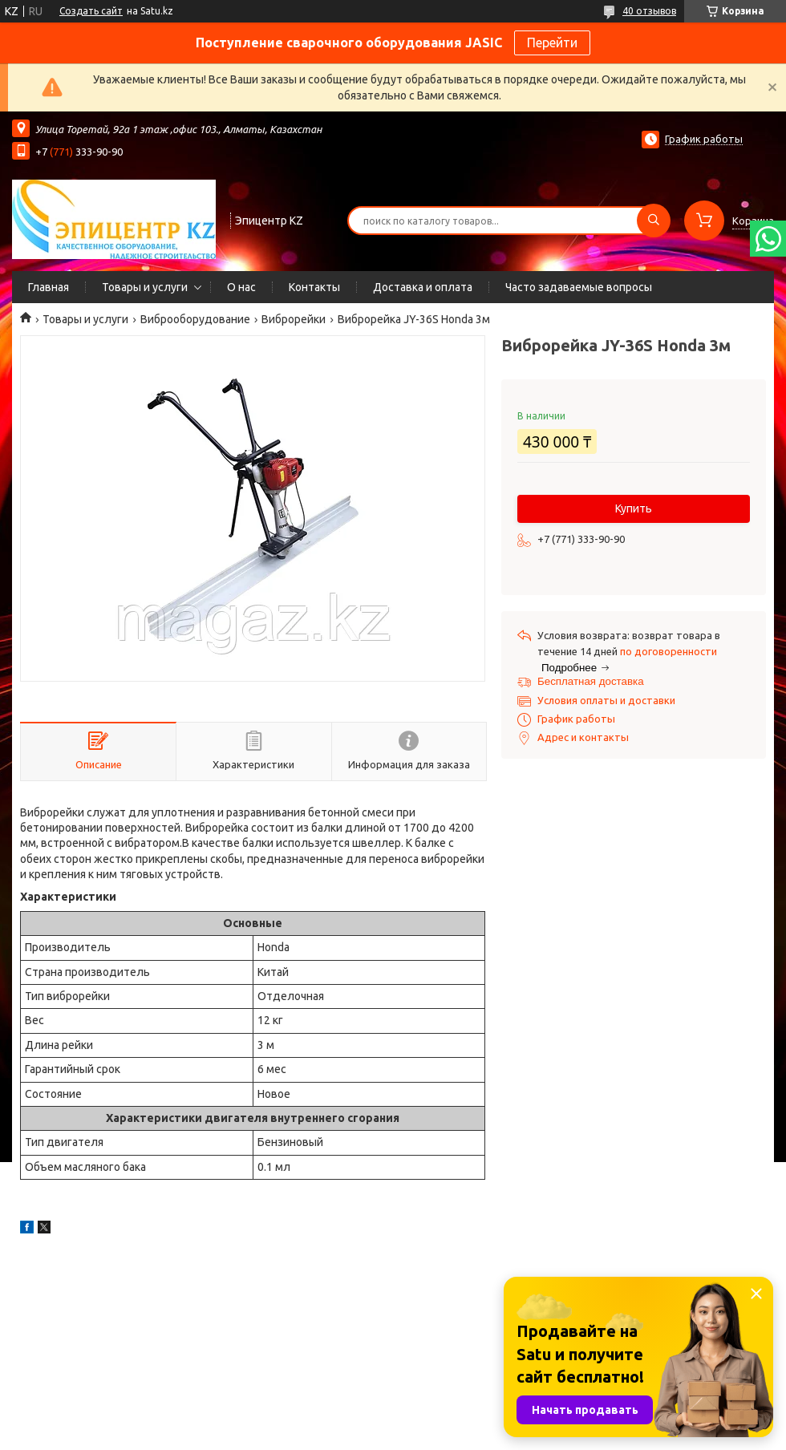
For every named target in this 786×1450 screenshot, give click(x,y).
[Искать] (654, 220)
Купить (633, 508)
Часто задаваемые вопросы (578, 287)
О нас (241, 287)
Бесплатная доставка (590, 681)
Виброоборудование (195, 319)
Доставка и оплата (422, 287)
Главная (48, 287)
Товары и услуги (145, 287)
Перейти (552, 42)
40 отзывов (649, 11)
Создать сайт (91, 11)
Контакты (314, 287)
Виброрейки (293, 319)
